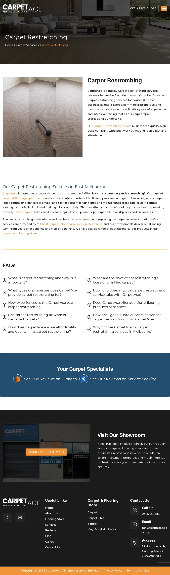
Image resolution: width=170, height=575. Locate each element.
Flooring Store (55, 519)
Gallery (49, 541)
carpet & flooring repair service (24, 198)
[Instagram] (20, 517)
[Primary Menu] (164, 8)
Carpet (92, 512)
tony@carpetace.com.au (154, 530)
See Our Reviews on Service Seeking (119, 379)
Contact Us (53, 547)
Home (49, 508)
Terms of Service (138, 570)
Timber (93, 523)
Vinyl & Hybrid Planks (102, 529)
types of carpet (21, 212)
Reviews (51, 530)
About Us (51, 513)
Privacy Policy (112, 570)
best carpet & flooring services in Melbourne (72, 224)
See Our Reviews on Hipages (43, 379)
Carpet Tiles (96, 518)
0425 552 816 (151, 514)
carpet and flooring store (20, 233)
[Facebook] (7, 517)
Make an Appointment (46, 452)
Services (50, 524)
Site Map (93, 570)
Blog (48, 536)
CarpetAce (10, 193)
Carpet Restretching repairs (112, 126)
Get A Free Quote (142, 8)
